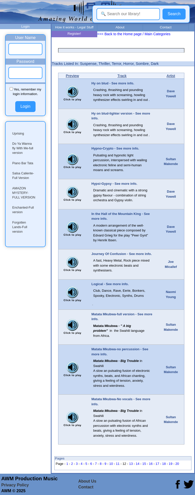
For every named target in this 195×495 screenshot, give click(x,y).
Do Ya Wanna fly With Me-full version (22, 148)
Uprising (18, 133)
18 (164, 464)
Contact (166, 27)
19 (170, 464)
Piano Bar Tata (22, 163)
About (120, 27)
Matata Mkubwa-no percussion (115, 349)
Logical (97, 284)
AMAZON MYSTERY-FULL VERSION (23, 193)
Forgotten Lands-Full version (19, 227)
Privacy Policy (15, 485)
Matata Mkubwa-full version (113, 314)
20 (177, 464)
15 (144, 464)
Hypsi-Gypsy (101, 184)
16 (151, 464)
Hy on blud (99, 83)
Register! (74, 33)
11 (117, 464)
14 (137, 464)
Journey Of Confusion (108, 254)
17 (157, 464)
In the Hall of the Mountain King (116, 214)
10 (111, 464)
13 (131, 464)
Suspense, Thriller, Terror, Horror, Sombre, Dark (119, 64)
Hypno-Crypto (102, 148)
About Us (87, 481)
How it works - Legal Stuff (74, 27)
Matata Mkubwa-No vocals (112, 399)
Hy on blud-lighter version (111, 113)
